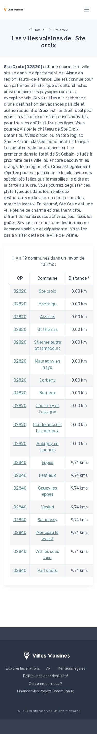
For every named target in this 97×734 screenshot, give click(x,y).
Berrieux (47, 392)
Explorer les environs (23, 668)
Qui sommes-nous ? (45, 683)
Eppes (47, 462)
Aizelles (47, 316)
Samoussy (47, 519)
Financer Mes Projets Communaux (45, 691)
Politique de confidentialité (45, 676)
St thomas (48, 329)
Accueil (37, 30)
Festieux (47, 475)
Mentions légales (71, 668)
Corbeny (47, 380)
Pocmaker (72, 711)
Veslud (47, 507)
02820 (19, 291)
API (48, 668)
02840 (19, 462)
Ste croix (47, 291)
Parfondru (48, 570)
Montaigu (47, 303)
